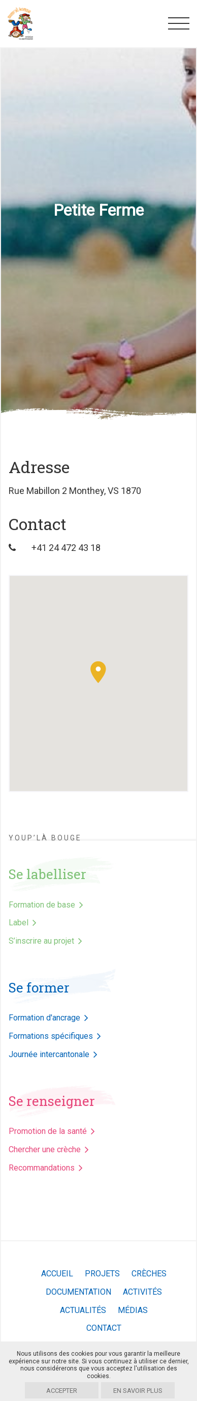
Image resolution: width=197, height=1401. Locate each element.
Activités (142, 1292)
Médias (133, 1310)
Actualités (83, 1310)
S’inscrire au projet (41, 941)
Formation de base (42, 905)
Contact (103, 1328)
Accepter (61, 1390)
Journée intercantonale (49, 1054)
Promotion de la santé (48, 1131)
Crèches (149, 1273)
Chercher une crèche (45, 1149)
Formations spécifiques (51, 1036)
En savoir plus (137, 1390)
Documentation (78, 1292)
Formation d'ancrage (44, 1018)
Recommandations (42, 1168)
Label (18, 922)
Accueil (57, 1273)
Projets (102, 1273)
